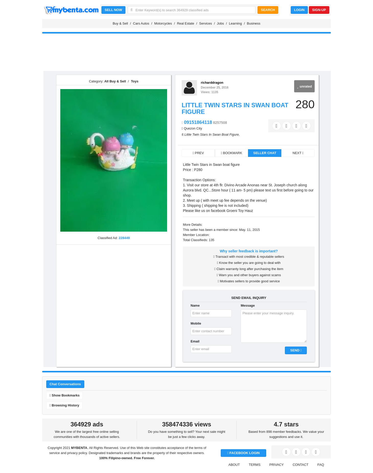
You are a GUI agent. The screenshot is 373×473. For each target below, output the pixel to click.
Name (195, 305)
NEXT (298, 153)
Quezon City (193, 128)
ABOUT (234, 465)
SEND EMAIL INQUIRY (248, 298)
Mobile (196, 323)
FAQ (320, 465)
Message (248, 305)
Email (195, 341)
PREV (198, 153)
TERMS (255, 465)
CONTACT (300, 465)
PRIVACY (276, 465)
